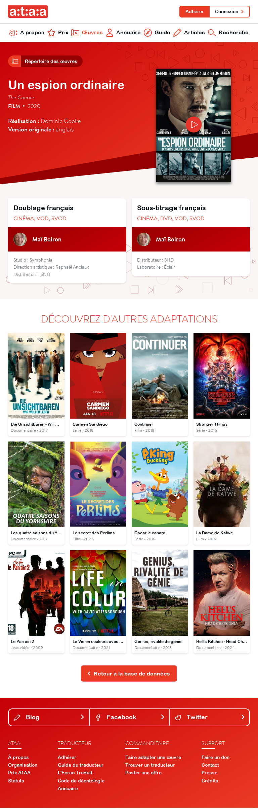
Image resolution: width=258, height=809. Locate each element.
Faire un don (215, 758)
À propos (26, 33)
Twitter (210, 718)
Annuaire (123, 33)
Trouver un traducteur (150, 766)
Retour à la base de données (128, 674)
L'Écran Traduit (75, 773)
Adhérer (194, 11)
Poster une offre (143, 773)
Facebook (130, 718)
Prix (57, 33)
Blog (49, 718)
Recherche (228, 33)
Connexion (229, 11)
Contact (210, 766)
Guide (157, 33)
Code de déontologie (81, 781)
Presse (209, 773)
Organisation (22, 766)
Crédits (210, 781)
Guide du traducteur (80, 766)
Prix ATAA (19, 773)
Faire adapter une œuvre (153, 758)
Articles (189, 33)
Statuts (16, 781)
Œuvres (87, 33)
